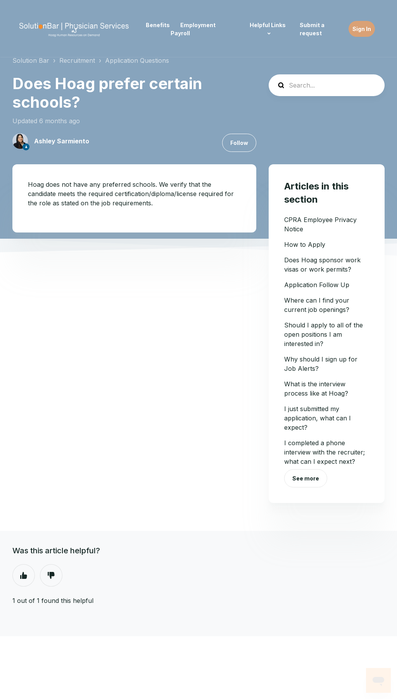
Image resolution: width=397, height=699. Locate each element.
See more (305, 478)
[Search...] (327, 85)
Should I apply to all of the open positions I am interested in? (323, 334)
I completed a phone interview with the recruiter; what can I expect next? (324, 452)
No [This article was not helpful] (51, 575)
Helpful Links (268, 25)
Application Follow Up (316, 285)
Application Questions (137, 60)
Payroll (180, 33)
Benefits (158, 25)
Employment (198, 25)
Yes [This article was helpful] (23, 575)
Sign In (361, 29)
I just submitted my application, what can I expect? (317, 418)
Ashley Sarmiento (61, 141)
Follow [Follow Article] (239, 142)
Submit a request (312, 29)
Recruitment (77, 60)
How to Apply (304, 244)
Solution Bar (30, 60)
